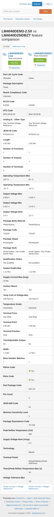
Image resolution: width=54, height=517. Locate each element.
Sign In (49, 4)
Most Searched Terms (42, 498)
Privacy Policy (27, 502)
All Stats (6, 47)
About (29, 498)
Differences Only (19, 47)
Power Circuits (9, 486)
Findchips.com (4, 4)
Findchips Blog (25, 4)
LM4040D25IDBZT (43, 53)
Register (37, 4)
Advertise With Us (32, 509)
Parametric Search (13, 502)
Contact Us (20, 498)
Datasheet (14, 67)
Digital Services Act (13, 505)
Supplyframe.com (38, 513)
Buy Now (14, 63)
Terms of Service (41, 502)
